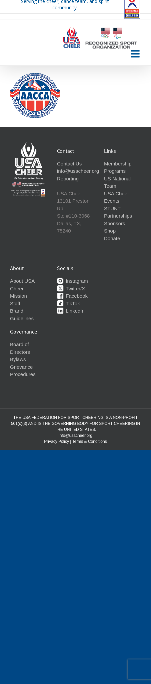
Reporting (68, 178)
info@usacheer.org (78, 171)
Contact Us (69, 163)
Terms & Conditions (89, 441)
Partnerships (118, 216)
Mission (18, 296)
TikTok (68, 303)
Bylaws (18, 359)
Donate (112, 238)
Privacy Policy (56, 441)
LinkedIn (71, 311)
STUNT (112, 208)
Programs (115, 171)
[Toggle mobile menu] (136, 54)
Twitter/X (71, 288)
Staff (15, 303)
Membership (118, 163)
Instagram (72, 281)
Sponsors (114, 223)
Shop (110, 231)
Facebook (72, 296)
